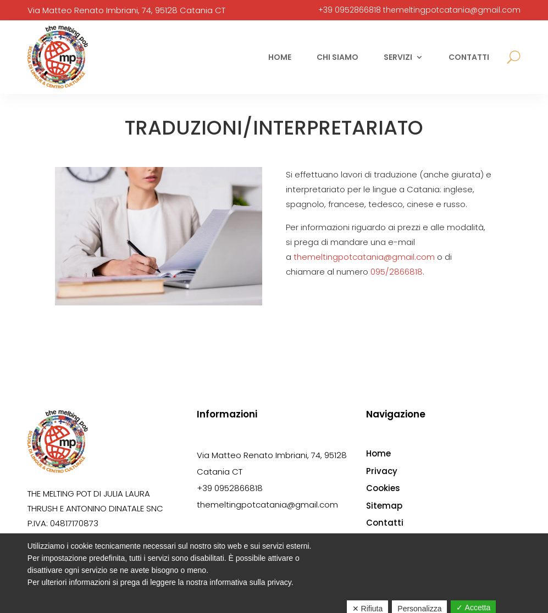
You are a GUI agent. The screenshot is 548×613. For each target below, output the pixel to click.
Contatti (469, 57)
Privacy (381, 471)
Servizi (398, 57)
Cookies (383, 488)
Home (279, 57)
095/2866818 (396, 271)
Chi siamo (337, 57)
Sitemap (384, 505)
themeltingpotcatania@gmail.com (452, 9)
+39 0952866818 (349, 9)
